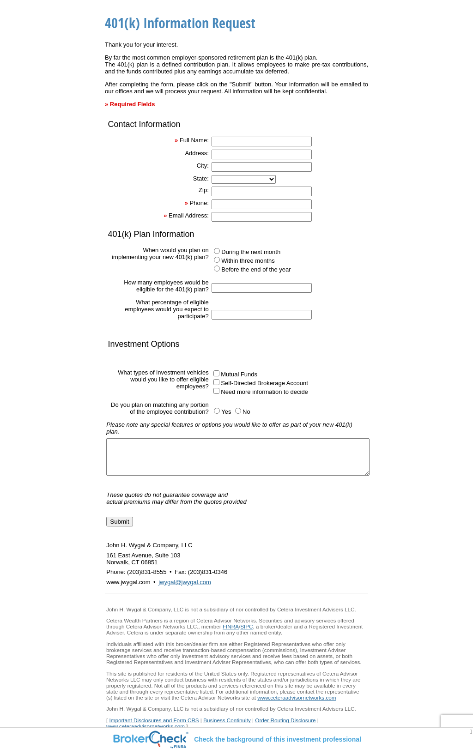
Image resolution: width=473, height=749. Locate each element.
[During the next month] (217, 251)
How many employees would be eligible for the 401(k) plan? (166, 286)
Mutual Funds (239, 374)
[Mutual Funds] (216, 373)
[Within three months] (217, 260)
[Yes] (217, 411)
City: (203, 165)
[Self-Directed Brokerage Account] (216, 382)
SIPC (246, 633)
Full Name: (194, 140)
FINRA (231, 633)
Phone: (199, 202)
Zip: (204, 190)
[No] (238, 411)
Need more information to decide (264, 391)
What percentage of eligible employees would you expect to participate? (166, 309)
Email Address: (189, 215)
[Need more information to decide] (216, 391)
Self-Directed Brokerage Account (264, 383)
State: (201, 178)
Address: (196, 153)
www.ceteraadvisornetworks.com (296, 704)
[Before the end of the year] (217, 269)
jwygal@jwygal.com (184, 589)
